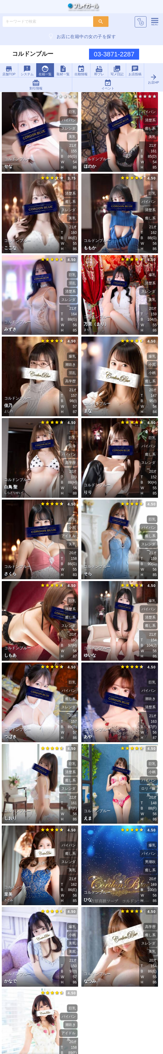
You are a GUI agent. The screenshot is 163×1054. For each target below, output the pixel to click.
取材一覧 (63, 70)
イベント (107, 84)
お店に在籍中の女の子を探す (81, 36)
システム (27, 70)
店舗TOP (8, 70)
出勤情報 (81, 70)
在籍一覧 (45, 70)
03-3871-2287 (114, 54)
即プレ (99, 70)
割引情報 (35, 84)
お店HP (153, 78)
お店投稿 (135, 70)
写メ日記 (117, 70)
